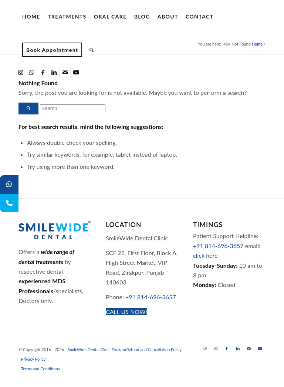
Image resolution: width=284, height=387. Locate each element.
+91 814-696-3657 (150, 296)
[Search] (92, 50)
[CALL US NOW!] (126, 311)
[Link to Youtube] (76, 72)
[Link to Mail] (65, 72)
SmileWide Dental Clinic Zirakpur (97, 349)
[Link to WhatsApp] (31, 72)
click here (205, 255)
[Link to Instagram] (20, 72)
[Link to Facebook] (42, 72)
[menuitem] (31, 16)
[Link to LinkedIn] (53, 72)
